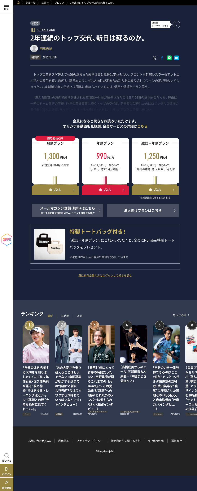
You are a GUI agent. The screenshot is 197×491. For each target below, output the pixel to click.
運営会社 (176, 441)
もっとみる (179, 314)
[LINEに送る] (169, 58)
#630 (35, 23)
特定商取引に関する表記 (125, 441)
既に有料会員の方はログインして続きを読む (105, 275)
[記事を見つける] (6, 457)
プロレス (59, 2)
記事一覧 (31, 2)
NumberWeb (156, 441)
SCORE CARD (46, 29)
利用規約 (63, 441)
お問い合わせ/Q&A (39, 441)
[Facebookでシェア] (162, 58)
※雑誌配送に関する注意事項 (155, 197)
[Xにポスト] (155, 58)
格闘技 (45, 2)
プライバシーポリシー (90, 441)
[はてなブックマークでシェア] (176, 58)
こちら (142, 126)
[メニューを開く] (6, 6)
